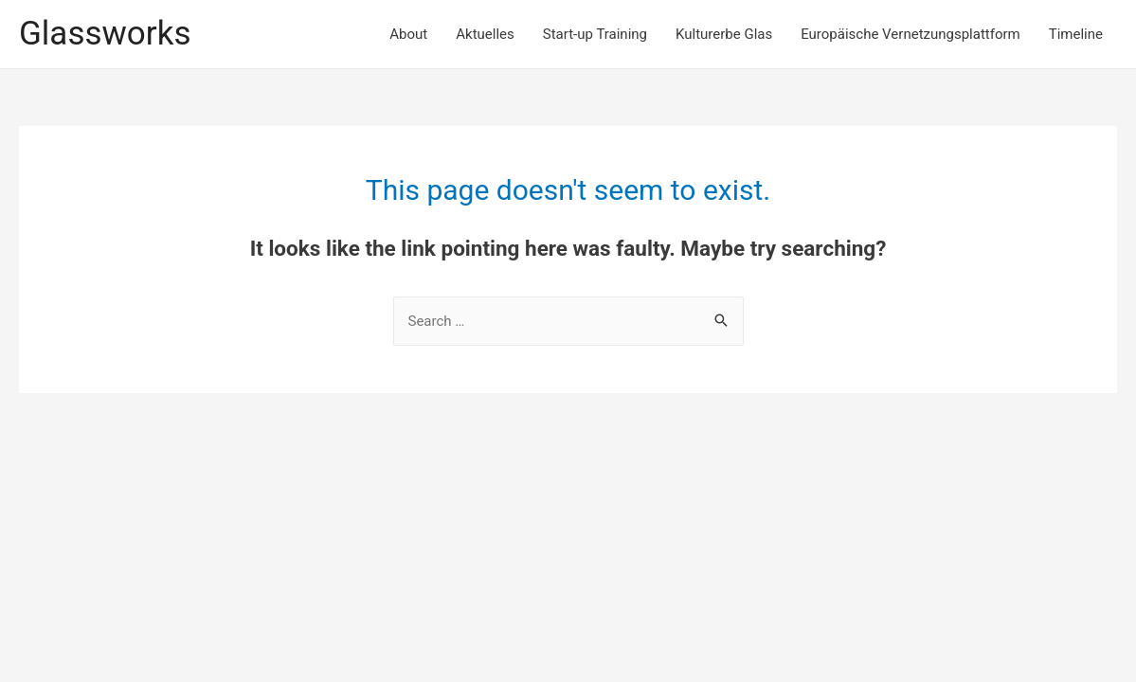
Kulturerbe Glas (724, 34)
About (408, 34)
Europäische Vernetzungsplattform (910, 34)
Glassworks (104, 33)
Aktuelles (485, 34)
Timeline (1076, 34)
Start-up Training (595, 34)
